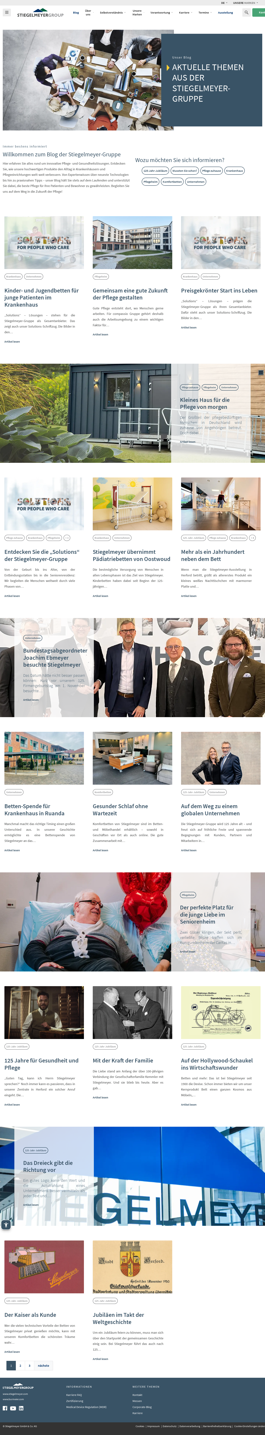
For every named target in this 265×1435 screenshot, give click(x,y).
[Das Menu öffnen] (7, 12)
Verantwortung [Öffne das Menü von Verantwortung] (162, 12)
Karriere (137, 1413)
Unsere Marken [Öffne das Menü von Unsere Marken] (138, 12)
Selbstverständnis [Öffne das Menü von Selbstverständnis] (113, 12)
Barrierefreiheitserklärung (217, 1426)
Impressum (153, 1426)
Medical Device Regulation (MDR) (86, 1407)
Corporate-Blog (142, 1407)
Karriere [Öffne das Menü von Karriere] (186, 12)
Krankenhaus (234, 170)
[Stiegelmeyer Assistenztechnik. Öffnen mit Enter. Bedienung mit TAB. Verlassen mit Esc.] (6, 1225)
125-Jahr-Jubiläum (155, 170)
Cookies (140, 1426)
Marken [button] (244, 3)
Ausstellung (225, 12)
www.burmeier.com (13, 1399)
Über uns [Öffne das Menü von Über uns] (89, 12)
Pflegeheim (151, 182)
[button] (224, 3)
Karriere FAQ (74, 1395)
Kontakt (137, 1395)
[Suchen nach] (246, 12)
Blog (76, 12)
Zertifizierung (74, 1401)
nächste (43, 1365)
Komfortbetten (172, 182)
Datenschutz (170, 1426)
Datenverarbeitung (190, 1426)
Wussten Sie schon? (184, 170)
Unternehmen (195, 182)
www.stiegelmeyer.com (15, 1394)
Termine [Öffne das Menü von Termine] (205, 12)
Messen (137, 1401)
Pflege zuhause (211, 170)
